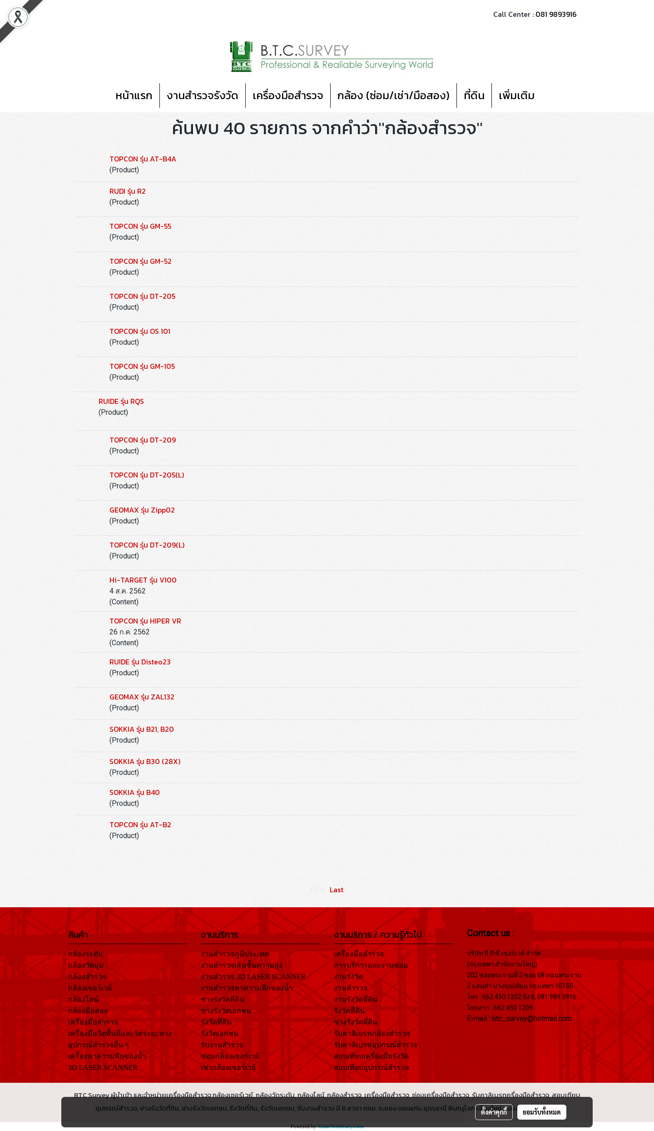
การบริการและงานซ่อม (371, 965)
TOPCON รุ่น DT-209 (142, 439)
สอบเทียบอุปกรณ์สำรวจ (371, 1067)
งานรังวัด (348, 976)
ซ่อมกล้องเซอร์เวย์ (230, 1056)
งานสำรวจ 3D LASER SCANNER (253, 976)
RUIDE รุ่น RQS (121, 401)
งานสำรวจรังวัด (202, 95)
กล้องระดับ (85, 954)
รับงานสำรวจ (222, 1045)
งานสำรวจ (350, 988)
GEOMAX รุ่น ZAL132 (141, 696)
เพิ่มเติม (517, 95)
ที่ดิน (474, 95)
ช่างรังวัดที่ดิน (222, 999)
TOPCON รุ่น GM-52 (140, 261)
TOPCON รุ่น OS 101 (139, 331)
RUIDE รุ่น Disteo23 (140, 661)
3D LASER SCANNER (103, 1067)
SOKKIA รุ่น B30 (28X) (144, 761)
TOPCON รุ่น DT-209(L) (146, 544)
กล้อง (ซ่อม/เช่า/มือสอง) (393, 95)
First (318, 889)
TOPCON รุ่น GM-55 (140, 226)
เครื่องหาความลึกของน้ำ (107, 1056)
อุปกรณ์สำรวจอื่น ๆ (98, 1045)
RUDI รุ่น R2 (127, 191)
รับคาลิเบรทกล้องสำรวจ (372, 1033)
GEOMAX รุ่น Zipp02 (142, 509)
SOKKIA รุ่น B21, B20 (141, 729)
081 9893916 (556, 14)
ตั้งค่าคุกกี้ (494, 1112)
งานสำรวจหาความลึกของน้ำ (247, 988)
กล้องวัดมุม (86, 965)
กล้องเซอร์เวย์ (90, 988)
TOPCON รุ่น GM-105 (142, 366)
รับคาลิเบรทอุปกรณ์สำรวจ (375, 1045)
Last (336, 889)
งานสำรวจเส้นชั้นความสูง (241, 965)
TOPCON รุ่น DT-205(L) (146, 474)
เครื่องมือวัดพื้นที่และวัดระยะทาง (120, 1033)
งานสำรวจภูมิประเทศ (235, 954)
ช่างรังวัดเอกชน (226, 1011)
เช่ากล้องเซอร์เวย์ (228, 1067)
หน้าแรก (134, 95)
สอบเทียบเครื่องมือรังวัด (371, 1056)
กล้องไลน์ (83, 999)
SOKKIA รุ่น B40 (134, 792)
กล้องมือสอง (88, 1011)
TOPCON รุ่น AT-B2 (140, 824)
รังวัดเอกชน (219, 1033)
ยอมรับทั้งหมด (542, 1112)
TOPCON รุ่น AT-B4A (142, 158)
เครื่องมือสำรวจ (288, 95)
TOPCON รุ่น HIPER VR (145, 620)
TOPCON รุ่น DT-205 (142, 296)
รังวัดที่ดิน (216, 1022)
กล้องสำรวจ (87, 976)
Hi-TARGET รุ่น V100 (143, 579)
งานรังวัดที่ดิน (355, 999)
